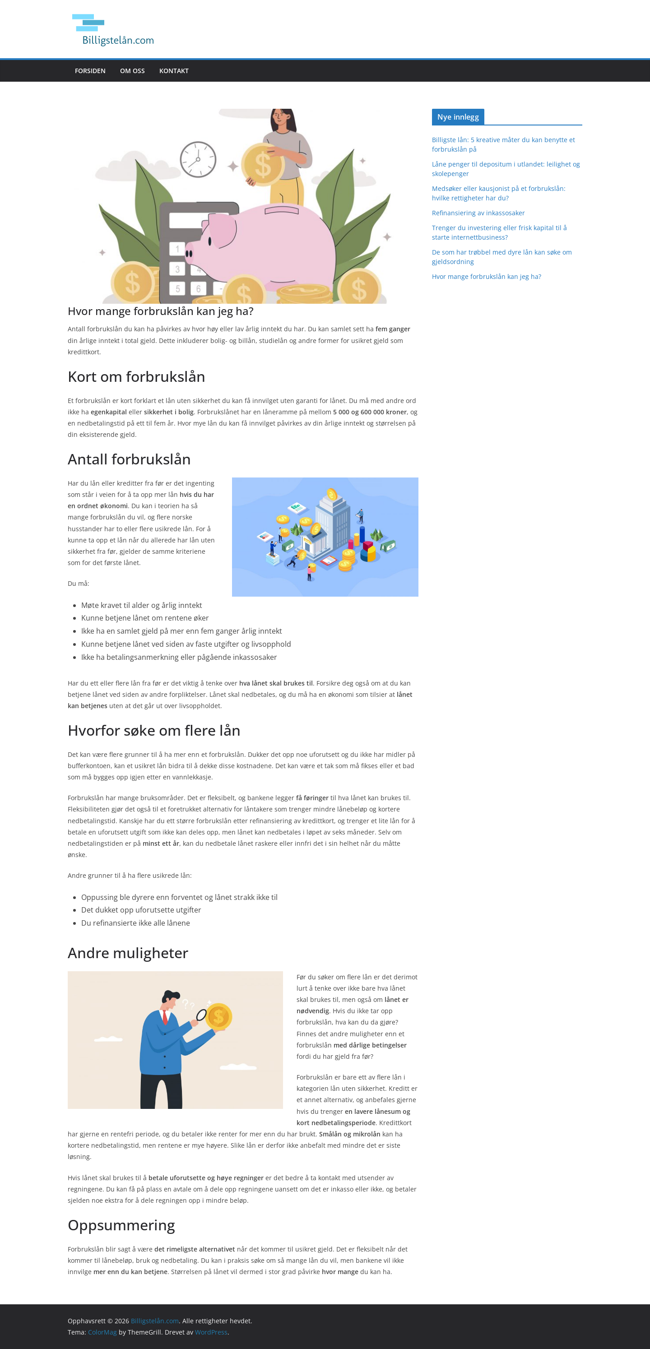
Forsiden (90, 70)
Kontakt (174, 70)
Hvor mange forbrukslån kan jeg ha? (486, 276)
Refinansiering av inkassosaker (478, 213)
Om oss (132, 70)
